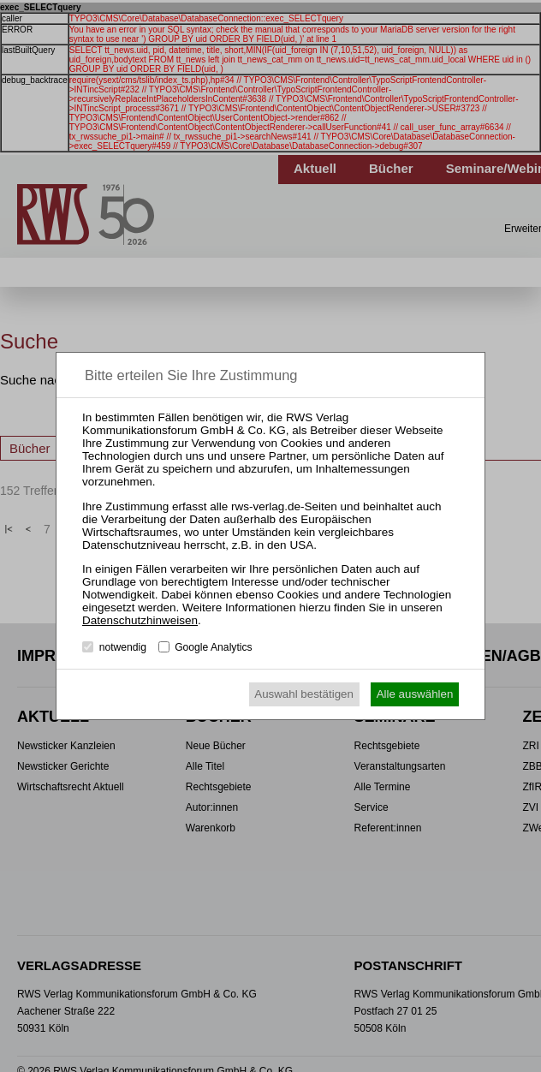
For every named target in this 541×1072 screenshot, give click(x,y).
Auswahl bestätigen (304, 694)
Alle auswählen (415, 694)
